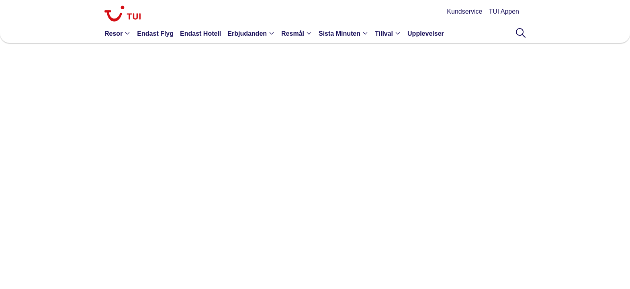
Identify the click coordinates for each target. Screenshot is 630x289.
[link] (122, 15)
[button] (119, 33)
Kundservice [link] (464, 11)
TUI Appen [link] (504, 11)
